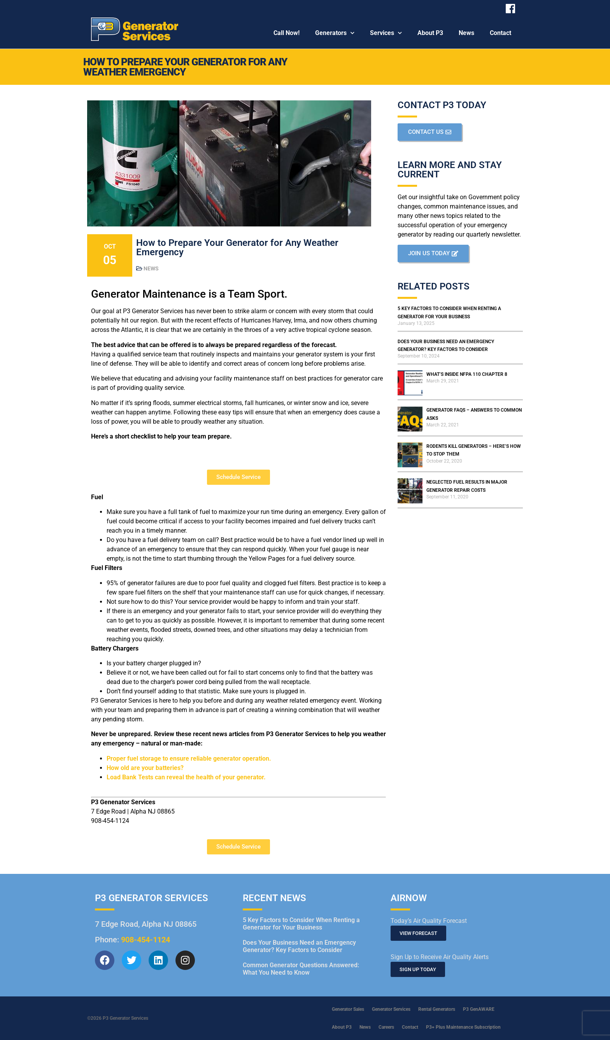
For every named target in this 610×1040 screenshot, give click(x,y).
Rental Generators (436, 1009)
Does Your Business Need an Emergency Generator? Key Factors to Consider (299, 946)
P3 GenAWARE (478, 1009)
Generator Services (391, 1009)
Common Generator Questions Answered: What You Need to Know (301, 968)
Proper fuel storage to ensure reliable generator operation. (189, 758)
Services (386, 33)
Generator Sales (348, 1009)
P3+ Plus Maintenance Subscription (463, 1027)
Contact (500, 33)
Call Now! (286, 33)
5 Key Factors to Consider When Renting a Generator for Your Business (301, 923)
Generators (334, 33)
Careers (386, 1027)
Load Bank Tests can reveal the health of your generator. (186, 777)
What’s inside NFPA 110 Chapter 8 (466, 374)
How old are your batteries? (145, 768)
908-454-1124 (145, 939)
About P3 (430, 33)
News (466, 33)
